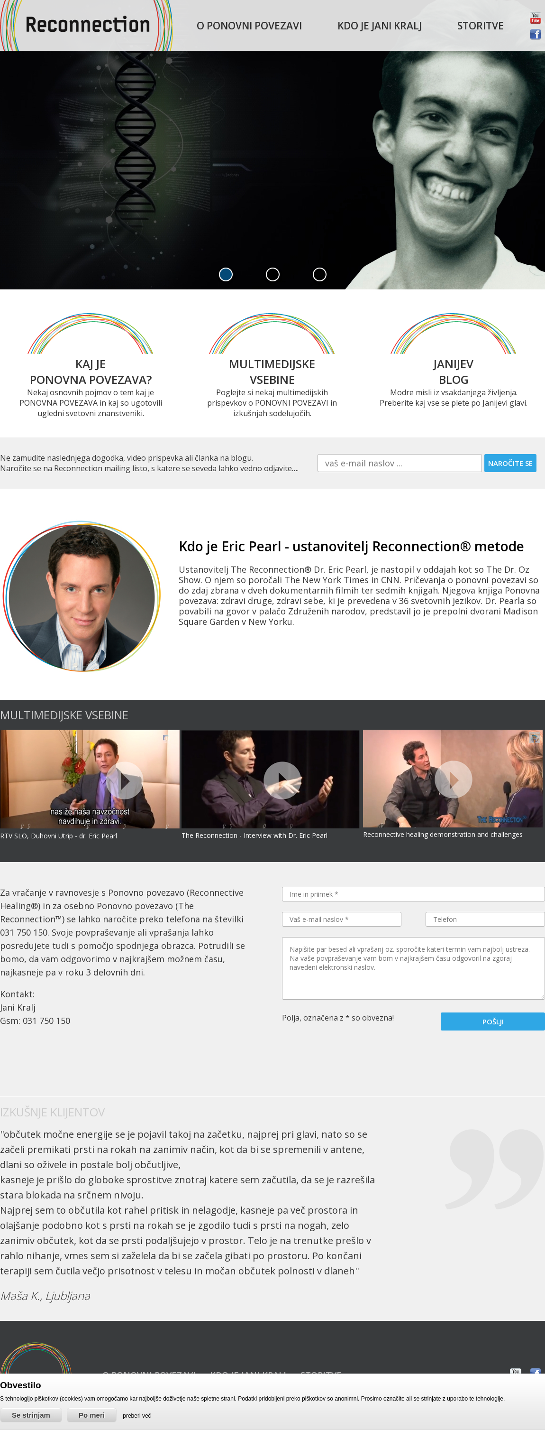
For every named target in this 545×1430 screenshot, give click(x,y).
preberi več (137, 1415)
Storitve (480, 25)
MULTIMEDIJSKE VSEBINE (272, 371)
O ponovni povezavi (249, 25)
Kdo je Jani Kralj (379, 25)
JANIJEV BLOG (453, 371)
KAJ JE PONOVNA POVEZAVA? (91, 371)
